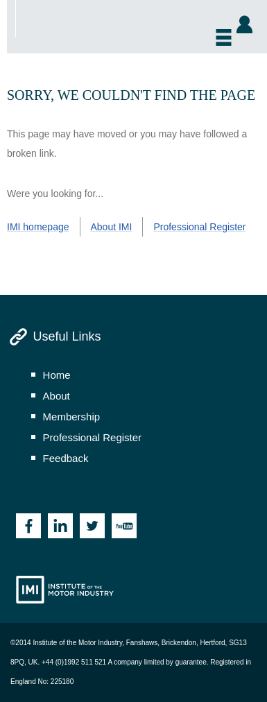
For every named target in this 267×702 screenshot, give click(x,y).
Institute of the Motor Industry (65, 589)
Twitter (92, 525)
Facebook (28, 525)
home (57, 375)
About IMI (111, 226)
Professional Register (199, 226)
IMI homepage (38, 226)
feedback (66, 458)
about (56, 396)
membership (72, 416)
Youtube (124, 525)
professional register (92, 437)
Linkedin (60, 525)
